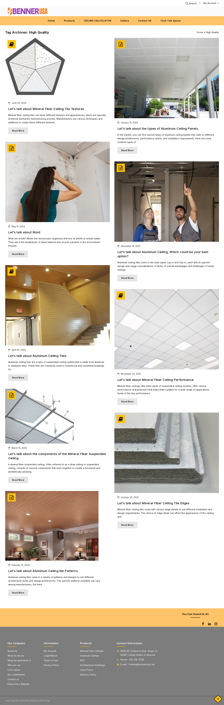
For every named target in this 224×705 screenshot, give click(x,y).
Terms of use (51, 660)
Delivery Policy (88, 674)
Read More (18, 130)
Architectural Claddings (92, 665)
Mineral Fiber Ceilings (92, 651)
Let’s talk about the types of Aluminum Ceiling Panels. (158, 128)
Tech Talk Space (170, 20)
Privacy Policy (51, 665)
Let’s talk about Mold (24, 232)
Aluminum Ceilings (89, 655)
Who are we (14, 665)
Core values (14, 670)
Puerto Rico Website (18, 684)
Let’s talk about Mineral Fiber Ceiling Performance (155, 380)
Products (69, 20)
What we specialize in (19, 660)
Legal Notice (50, 655)
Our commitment (16, 674)
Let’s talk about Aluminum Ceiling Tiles (37, 356)
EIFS (82, 660)
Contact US (144, 20)
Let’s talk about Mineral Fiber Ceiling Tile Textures (46, 109)
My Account (50, 651)
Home (51, 20)
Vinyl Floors (86, 670)
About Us (12, 651)
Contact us (13, 679)
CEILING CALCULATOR (97, 20)
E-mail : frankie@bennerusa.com (137, 664)
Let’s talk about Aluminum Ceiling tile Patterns (43, 571)
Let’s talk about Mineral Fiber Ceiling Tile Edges (153, 503)
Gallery (124, 20)
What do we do (15, 655)
